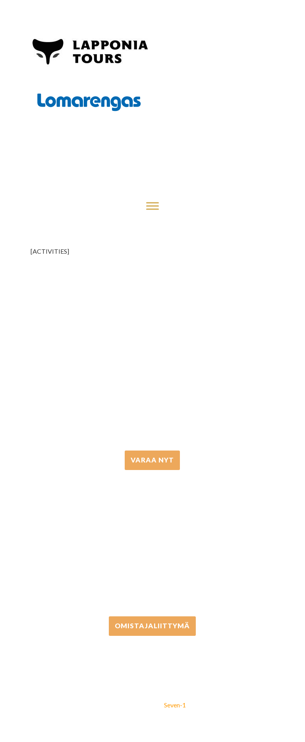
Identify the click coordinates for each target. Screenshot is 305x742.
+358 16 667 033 (152, 377)
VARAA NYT (152, 460)
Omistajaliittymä (152, 626)
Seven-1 (175, 705)
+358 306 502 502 (152, 543)
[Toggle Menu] (152, 206)
